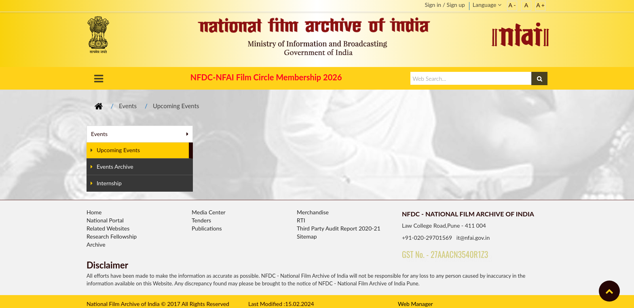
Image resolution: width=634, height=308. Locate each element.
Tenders (201, 220)
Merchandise (313, 212)
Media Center (209, 212)
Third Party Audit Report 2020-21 (338, 228)
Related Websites (108, 228)
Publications (207, 228)
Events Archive (112, 166)
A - (512, 5)
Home (94, 212)
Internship (106, 183)
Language (487, 4)
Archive (96, 244)
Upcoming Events (176, 105)
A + (540, 5)
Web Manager (415, 303)
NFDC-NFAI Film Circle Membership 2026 (266, 77)
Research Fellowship (112, 236)
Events (128, 105)
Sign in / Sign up (445, 4)
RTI (301, 220)
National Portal (105, 220)
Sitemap (307, 236)
